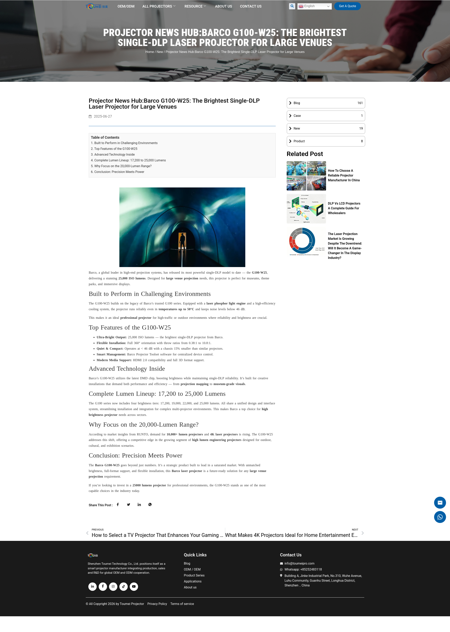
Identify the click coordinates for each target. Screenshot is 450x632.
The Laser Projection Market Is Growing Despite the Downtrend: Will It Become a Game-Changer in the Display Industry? (345, 246)
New (160, 52)
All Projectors (158, 6)
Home (149, 52)
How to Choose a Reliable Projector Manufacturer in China (344, 175)
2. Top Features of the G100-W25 (114, 149)
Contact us (250, 6)
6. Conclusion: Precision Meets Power (117, 172)
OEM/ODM (126, 6)
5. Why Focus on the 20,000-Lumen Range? (121, 166)
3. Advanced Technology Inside (113, 154)
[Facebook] (103, 586)
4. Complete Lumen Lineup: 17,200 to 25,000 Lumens (128, 160)
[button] (292, 6)
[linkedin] (92, 586)
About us (223, 6)
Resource (195, 6)
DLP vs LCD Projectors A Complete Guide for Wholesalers (344, 208)
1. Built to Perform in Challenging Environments (124, 143)
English (307, 6)
